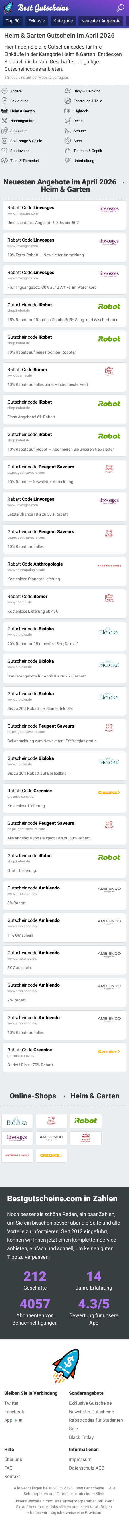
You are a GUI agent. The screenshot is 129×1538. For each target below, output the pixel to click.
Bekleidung (19, 101)
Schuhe (80, 131)
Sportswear (19, 151)
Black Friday (81, 1437)
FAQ (8, 1468)
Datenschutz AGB (86, 1468)
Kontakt (12, 1476)
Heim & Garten (22, 111)
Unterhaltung (84, 161)
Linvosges (30, 207)
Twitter (11, 1403)
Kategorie (63, 21)
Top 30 (13, 21)
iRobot (29, 304)
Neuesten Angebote (100, 21)
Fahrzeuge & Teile (88, 101)
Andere (16, 91)
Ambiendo (33, 888)
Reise (78, 121)
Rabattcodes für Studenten (96, 1420)
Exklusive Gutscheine (90, 1403)
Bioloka (30, 628)
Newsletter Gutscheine (91, 1411)
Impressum (80, 1459)
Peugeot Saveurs (40, 466)
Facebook (14, 1411)
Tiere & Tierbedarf (24, 161)
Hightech (81, 111)
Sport (78, 141)
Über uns (13, 1459)
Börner (27, 369)
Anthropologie (35, 564)
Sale (73, 1428)
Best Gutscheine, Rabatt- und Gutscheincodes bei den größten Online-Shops (38, 8)
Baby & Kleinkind (87, 91)
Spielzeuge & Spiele (26, 141)
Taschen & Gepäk (88, 151)
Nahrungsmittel (22, 121)
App (8, 1420)
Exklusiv (36, 21)
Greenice (29, 790)
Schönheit (18, 131)
